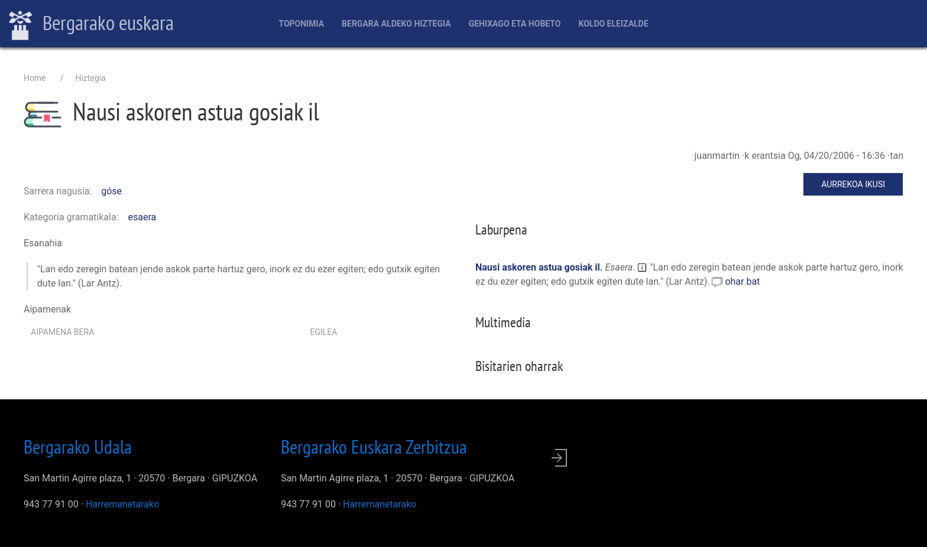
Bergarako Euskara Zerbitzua (374, 446)
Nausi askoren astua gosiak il (537, 267)
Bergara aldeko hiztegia (396, 23)
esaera (142, 217)
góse (111, 191)
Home (35, 78)
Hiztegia (90, 78)
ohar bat (742, 281)
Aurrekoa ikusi (853, 184)
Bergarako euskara (91, 24)
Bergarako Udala (78, 446)
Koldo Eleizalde (613, 23)
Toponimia (301, 23)
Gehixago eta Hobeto (515, 23)
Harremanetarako (122, 504)
